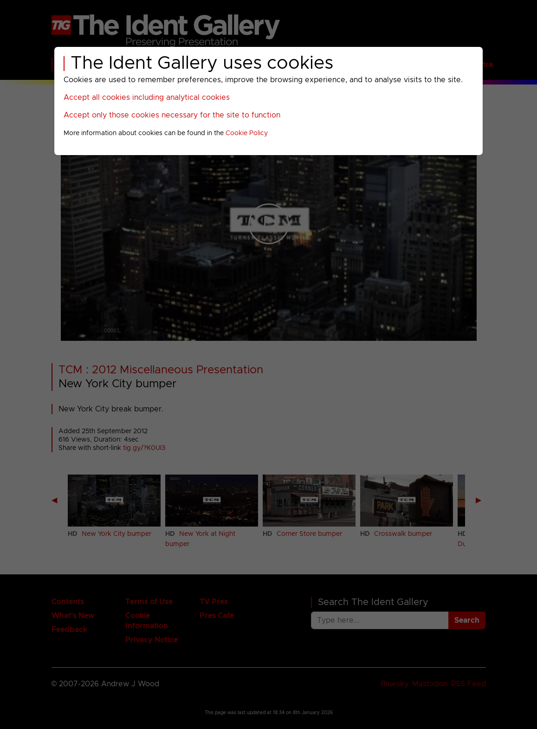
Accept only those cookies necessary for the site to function (172, 115)
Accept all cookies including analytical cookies (147, 97)
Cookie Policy (247, 133)
